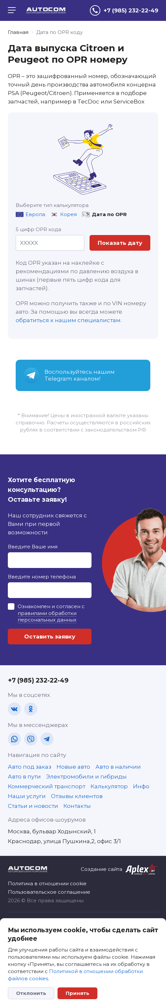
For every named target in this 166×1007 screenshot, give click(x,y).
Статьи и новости (33, 806)
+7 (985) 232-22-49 (38, 680)
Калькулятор (109, 786)
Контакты (77, 806)
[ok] (30, 709)
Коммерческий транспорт (46, 786)
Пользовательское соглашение (49, 892)
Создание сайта (101, 869)
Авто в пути (24, 776)
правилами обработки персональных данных (47, 616)
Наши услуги (27, 796)
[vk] (14, 709)
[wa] (14, 739)
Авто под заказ (29, 766)
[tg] (47, 739)
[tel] (124, 10)
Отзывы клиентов (77, 796)
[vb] (30, 739)
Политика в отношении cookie (47, 883)
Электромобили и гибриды (86, 776)
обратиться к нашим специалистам (68, 320)
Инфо (141, 786)
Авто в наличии (118, 766)
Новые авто (73, 766)
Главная (18, 32)
